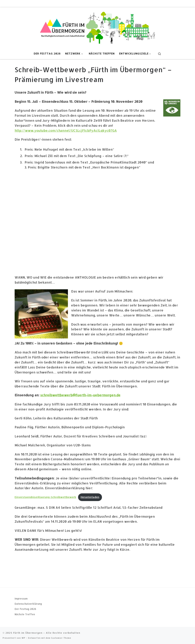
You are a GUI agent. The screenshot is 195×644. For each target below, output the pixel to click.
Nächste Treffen (25, 614)
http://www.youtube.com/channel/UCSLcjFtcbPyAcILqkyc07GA (66, 130)
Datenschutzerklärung (28, 603)
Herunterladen (90, 497)
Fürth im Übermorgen (27, 632)
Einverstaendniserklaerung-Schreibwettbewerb (45, 497)
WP (23, 637)
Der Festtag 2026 (25, 608)
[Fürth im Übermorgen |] (97, 27)
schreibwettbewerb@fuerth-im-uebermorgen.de (80, 395)
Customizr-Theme (61, 637)
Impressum (21, 598)
